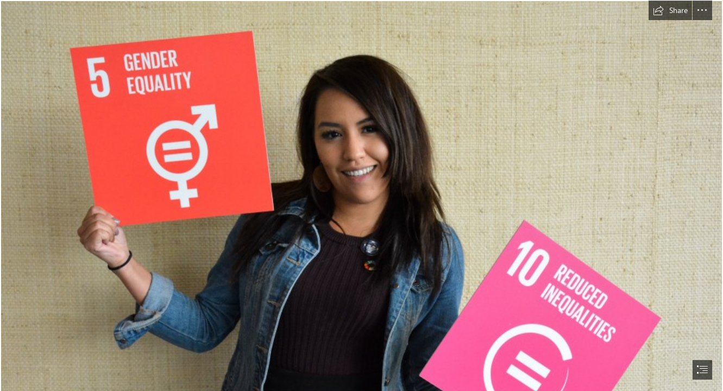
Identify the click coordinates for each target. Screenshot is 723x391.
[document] (361, 195)
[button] (670, 10)
